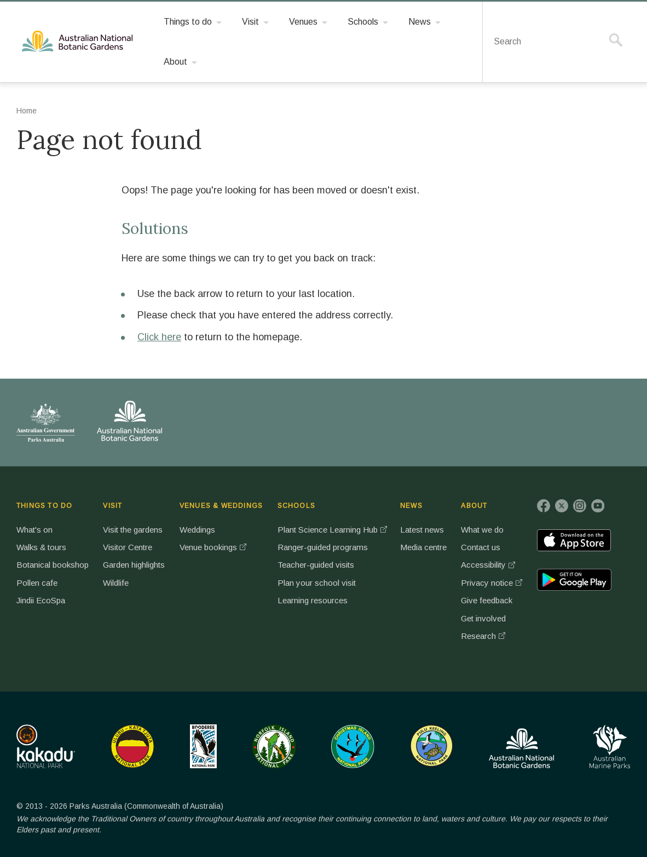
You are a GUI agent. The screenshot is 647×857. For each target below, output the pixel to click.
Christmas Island (352, 746)
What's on (34, 529)
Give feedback (486, 600)
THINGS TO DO (44, 506)
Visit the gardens (133, 529)
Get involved (483, 618)
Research (478, 636)
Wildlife (116, 582)
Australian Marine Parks (610, 746)
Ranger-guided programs (323, 547)
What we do (482, 529)
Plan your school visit (317, 582)
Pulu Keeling (431, 746)
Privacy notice (487, 582)
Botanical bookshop (52, 564)
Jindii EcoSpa (40, 600)
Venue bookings (208, 547)
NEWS (411, 506)
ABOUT (474, 506)
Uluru (132, 746)
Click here (159, 337)
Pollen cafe (36, 582)
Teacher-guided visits (316, 564)
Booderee (203, 746)
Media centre (423, 547)
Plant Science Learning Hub (328, 529)
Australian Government (45, 422)
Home (26, 110)
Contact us (480, 547)
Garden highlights (134, 564)
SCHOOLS (296, 506)
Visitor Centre (127, 547)
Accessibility (483, 564)
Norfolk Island (274, 746)
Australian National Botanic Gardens (79, 42)
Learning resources (313, 600)
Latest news (422, 529)
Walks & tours (41, 547)
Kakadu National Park (45, 746)
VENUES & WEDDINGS (221, 506)
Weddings (197, 529)
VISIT (112, 506)
